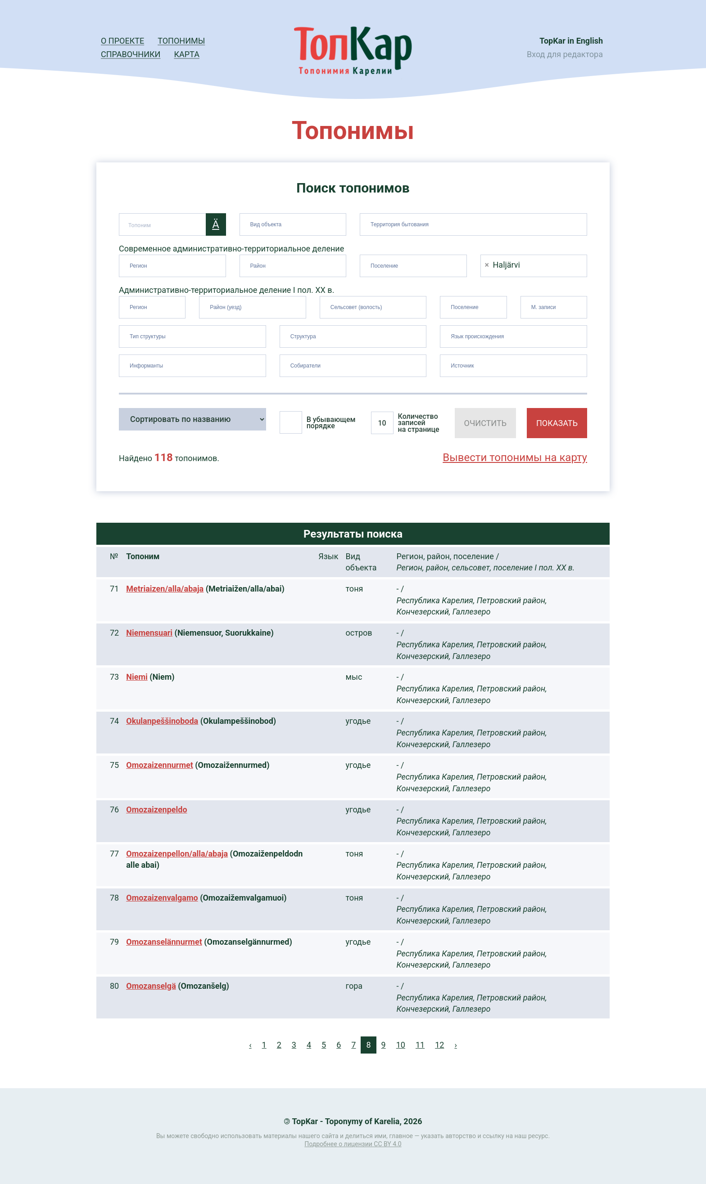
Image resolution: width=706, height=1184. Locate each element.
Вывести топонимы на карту (515, 457)
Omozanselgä (151, 986)
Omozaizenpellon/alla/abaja (177, 853)
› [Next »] (455, 1044)
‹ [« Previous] (250, 1044)
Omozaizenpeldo (156, 809)
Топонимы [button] (181, 40)
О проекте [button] (122, 40)
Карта (186, 54)
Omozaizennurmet (159, 765)
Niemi (137, 677)
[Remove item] (487, 265)
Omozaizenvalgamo (162, 897)
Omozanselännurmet (164, 941)
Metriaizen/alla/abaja (165, 588)
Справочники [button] (130, 54)
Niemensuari (149, 632)
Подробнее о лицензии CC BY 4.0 (352, 1144)
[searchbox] (294, 222)
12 (439, 1044)
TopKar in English (571, 40)
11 (420, 1044)
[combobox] (293, 224)
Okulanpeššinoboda (162, 721)
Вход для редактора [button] (565, 54)
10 (400, 1044)
